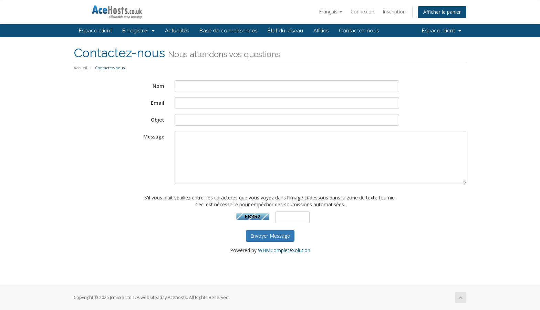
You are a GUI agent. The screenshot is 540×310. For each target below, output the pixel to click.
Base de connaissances (228, 31)
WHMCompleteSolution (284, 250)
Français (330, 11)
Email (157, 103)
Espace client (95, 31)
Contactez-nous (359, 31)
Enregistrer (138, 31)
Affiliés (321, 31)
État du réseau (285, 31)
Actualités (177, 31)
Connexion (362, 11)
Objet (157, 119)
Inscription (394, 11)
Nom (158, 86)
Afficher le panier (442, 12)
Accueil (80, 67)
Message (153, 136)
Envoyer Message (270, 235)
